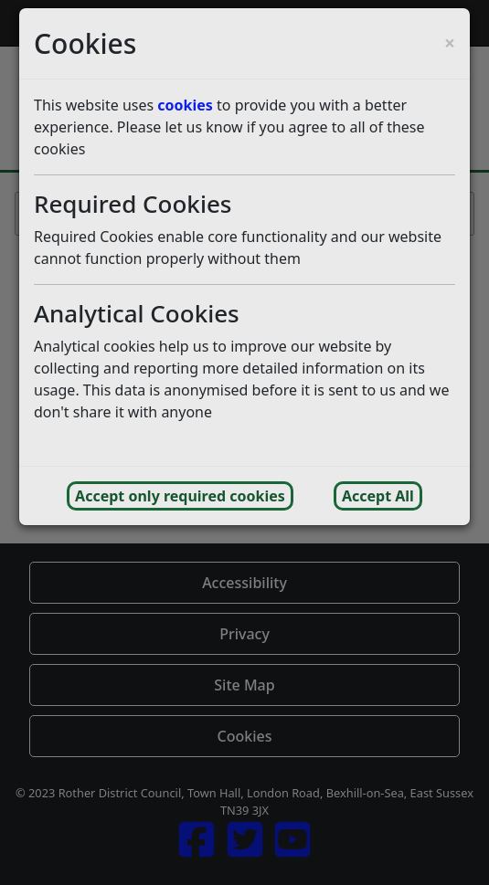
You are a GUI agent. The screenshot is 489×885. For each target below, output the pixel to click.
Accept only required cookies (180, 496)
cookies (185, 105)
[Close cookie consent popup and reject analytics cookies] (450, 43)
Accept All (378, 496)
